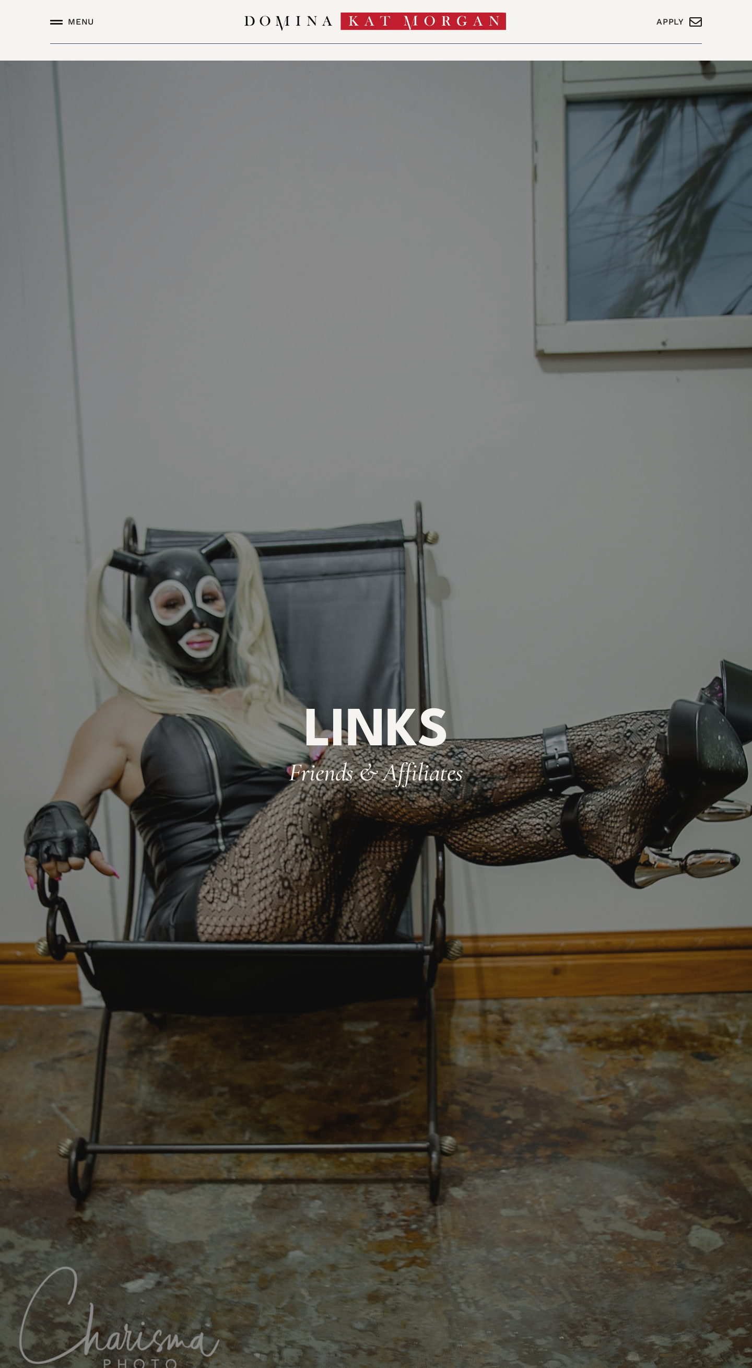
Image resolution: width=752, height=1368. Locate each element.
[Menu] (56, 22)
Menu (81, 22)
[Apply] (695, 22)
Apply (670, 22)
